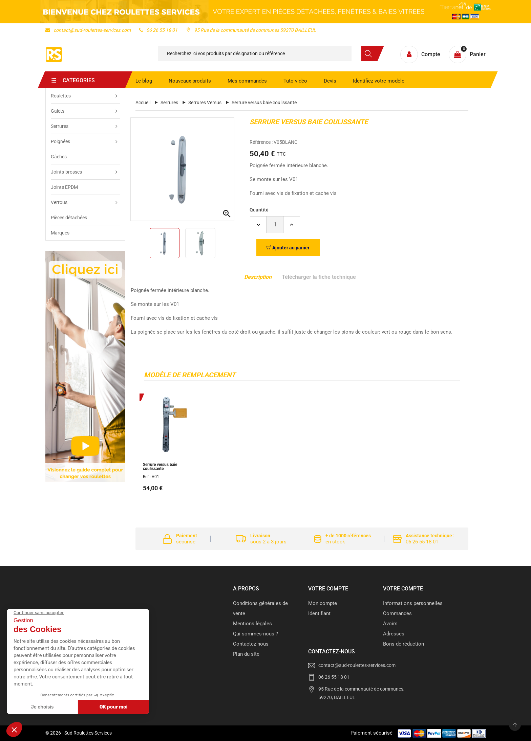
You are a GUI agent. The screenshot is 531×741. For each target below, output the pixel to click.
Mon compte (322, 603)
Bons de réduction (403, 644)
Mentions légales (252, 624)
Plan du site (246, 654)
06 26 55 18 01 (158, 30)
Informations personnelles (413, 603)
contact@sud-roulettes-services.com (88, 30)
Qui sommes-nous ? (255, 634)
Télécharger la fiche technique (319, 277)
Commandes (397, 613)
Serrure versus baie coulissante (160, 467)
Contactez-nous (251, 644)
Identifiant (319, 613)
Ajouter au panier (288, 247)
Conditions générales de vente (260, 608)
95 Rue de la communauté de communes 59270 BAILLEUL (251, 30)
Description (258, 277)
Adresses (393, 634)
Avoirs (390, 624)
